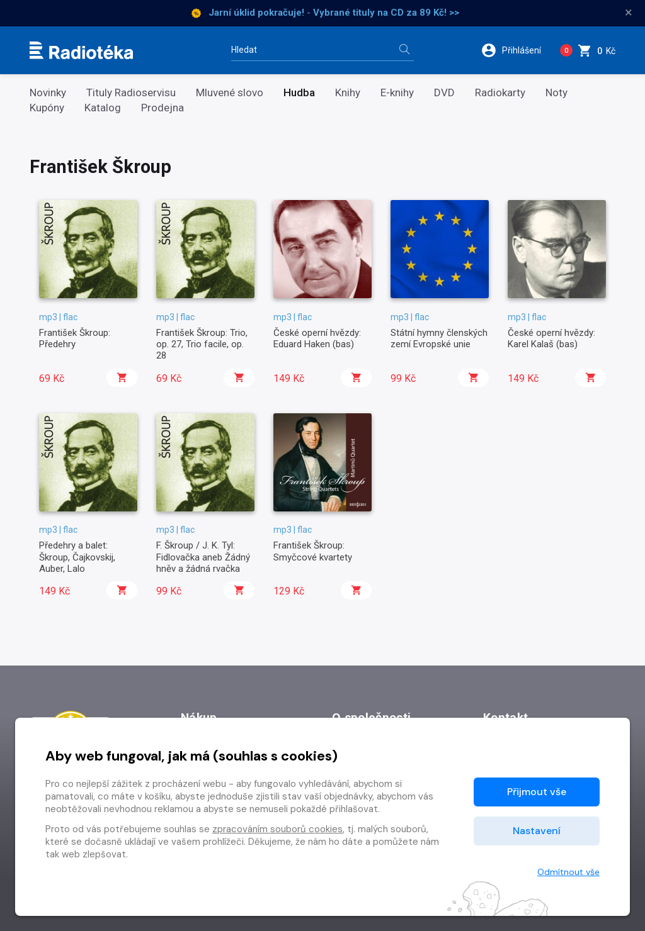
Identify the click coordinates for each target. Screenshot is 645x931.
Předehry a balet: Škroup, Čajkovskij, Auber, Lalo (77, 557)
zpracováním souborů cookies (277, 829)
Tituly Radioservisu (131, 92)
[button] (516, 50)
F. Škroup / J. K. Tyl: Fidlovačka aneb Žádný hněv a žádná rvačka (203, 557)
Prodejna (162, 108)
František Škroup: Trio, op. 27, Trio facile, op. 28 (202, 344)
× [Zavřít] (628, 13)
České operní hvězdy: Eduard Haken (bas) (317, 338)
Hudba (299, 92)
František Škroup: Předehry (74, 338)
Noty (556, 92)
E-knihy (397, 92)
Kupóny (47, 108)
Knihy (347, 92)
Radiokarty (500, 92)
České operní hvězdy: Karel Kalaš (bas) (551, 338)
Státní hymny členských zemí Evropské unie (439, 338)
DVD (444, 92)
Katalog (102, 108)
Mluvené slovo (229, 92)
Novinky (48, 92)
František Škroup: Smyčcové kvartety (312, 551)
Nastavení (537, 830)
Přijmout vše (536, 791)
